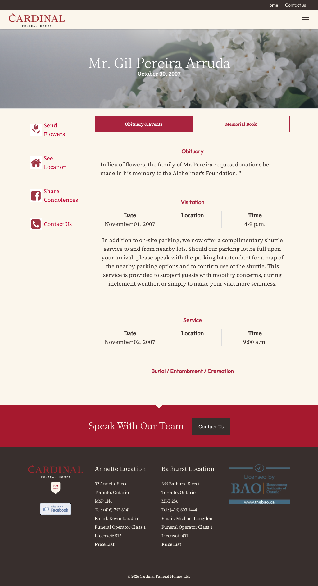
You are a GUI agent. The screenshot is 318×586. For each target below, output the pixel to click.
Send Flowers (54, 129)
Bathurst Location (188, 468)
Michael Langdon (194, 518)
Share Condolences (61, 195)
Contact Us (58, 224)
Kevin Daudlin (124, 518)
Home (272, 5)
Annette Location (120, 468)
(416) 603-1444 (183, 510)
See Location (55, 162)
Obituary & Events (143, 124)
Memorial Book (241, 124)
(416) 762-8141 (116, 510)
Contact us (295, 5)
